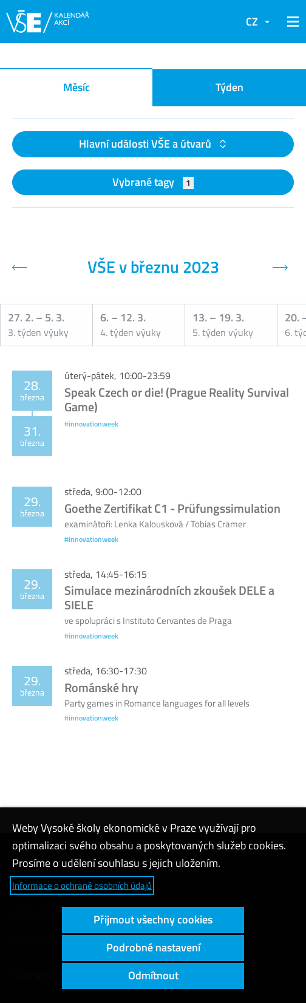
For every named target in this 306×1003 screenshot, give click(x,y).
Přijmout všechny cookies (152, 919)
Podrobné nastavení (153, 947)
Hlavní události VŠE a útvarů (146, 143)
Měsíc (76, 87)
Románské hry (101, 687)
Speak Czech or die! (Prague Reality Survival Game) (176, 399)
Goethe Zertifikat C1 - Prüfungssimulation (172, 508)
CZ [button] (252, 21)
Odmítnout (153, 975)
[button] (291, 21)
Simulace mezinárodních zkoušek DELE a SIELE (169, 597)
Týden (229, 87)
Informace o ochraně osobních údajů (82, 885)
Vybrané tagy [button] (153, 182)
